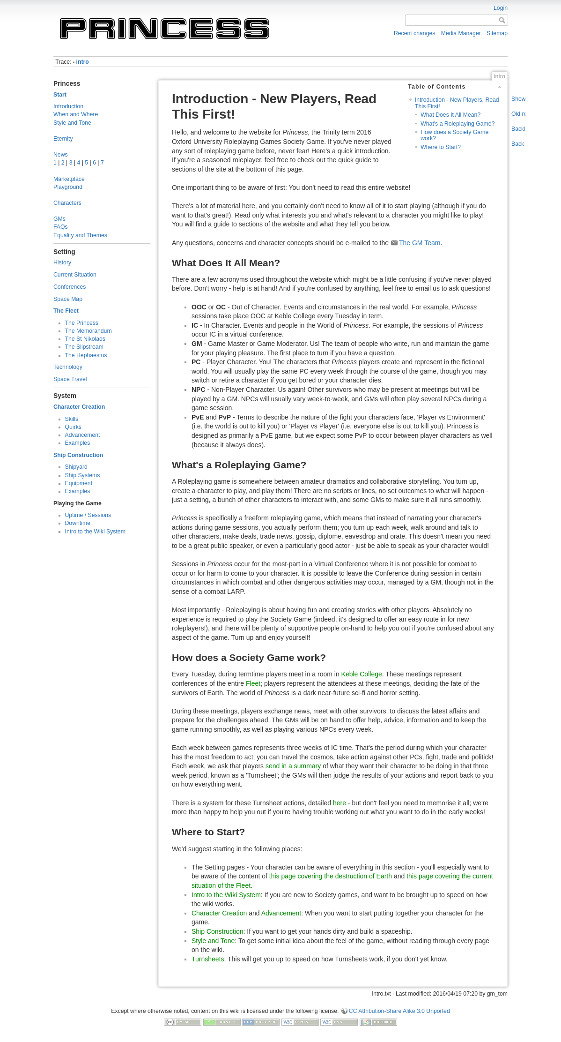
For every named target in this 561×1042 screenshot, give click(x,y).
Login (501, 8)
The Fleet (66, 310)
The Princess (81, 323)
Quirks (73, 427)
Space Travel (70, 379)
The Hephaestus (86, 355)
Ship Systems (82, 475)
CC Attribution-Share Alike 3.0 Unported (399, 1011)
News (60, 154)
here (339, 803)
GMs (59, 219)
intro (82, 62)
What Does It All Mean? (450, 115)
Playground (67, 187)
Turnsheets (208, 959)
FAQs (60, 227)
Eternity (63, 138)
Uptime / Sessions (88, 515)
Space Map (67, 299)
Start (59, 94)
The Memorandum (88, 331)
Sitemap (497, 33)
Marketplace (69, 179)
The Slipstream (84, 347)
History (62, 262)
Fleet (253, 683)
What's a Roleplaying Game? (458, 123)
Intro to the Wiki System (95, 531)
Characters (67, 203)
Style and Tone (72, 123)
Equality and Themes (80, 235)
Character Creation (79, 407)
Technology (67, 367)
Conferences (69, 287)
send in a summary (293, 766)
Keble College (361, 674)
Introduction (68, 106)
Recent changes (415, 33)
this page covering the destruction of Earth (330, 876)
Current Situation (74, 274)
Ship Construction (78, 455)
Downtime (77, 523)
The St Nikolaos (85, 339)
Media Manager (461, 33)
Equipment (79, 483)
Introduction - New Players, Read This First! (457, 103)
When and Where (75, 114)
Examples (77, 443)
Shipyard (76, 467)
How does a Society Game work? (454, 135)
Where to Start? (441, 147)
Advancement (82, 435)
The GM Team (419, 243)
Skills (72, 419)
